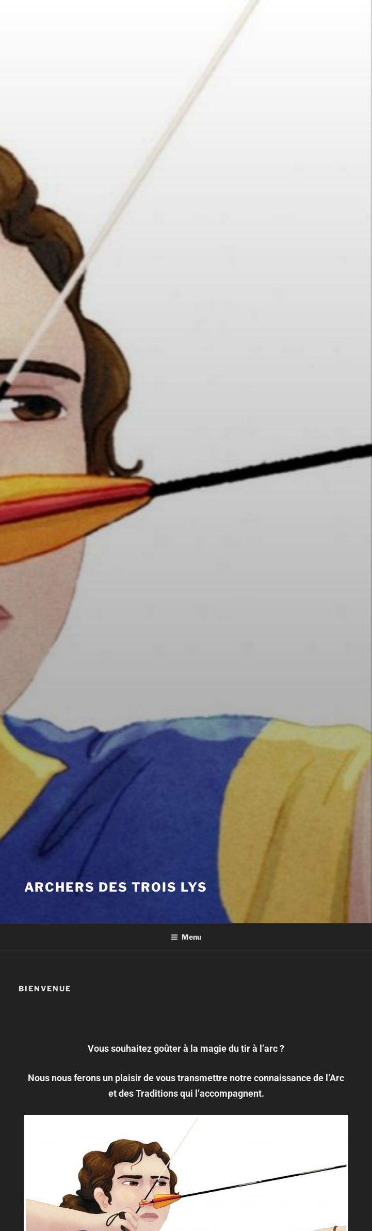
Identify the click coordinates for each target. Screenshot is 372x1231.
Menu (186, 936)
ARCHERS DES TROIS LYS (115, 887)
